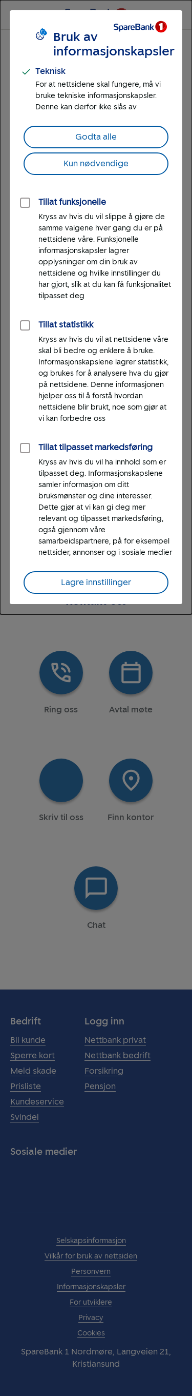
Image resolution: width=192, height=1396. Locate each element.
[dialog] (96, 307)
